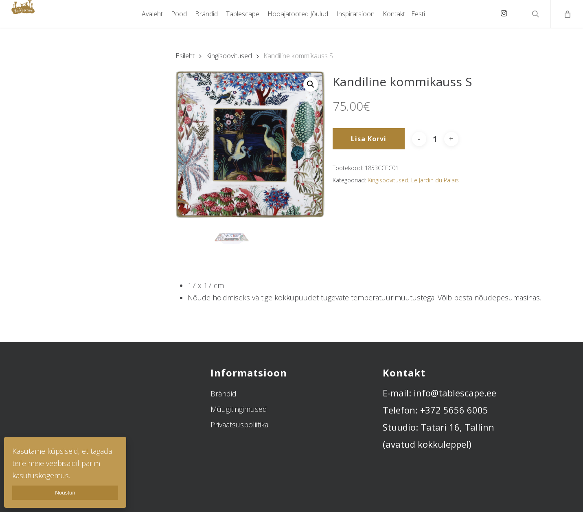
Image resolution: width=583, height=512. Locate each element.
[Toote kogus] (435, 139)
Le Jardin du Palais (435, 180)
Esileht (185, 55)
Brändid (223, 393)
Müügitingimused (238, 409)
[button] (310, 84)
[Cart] (566, 14)
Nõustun (65, 493)
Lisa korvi (368, 138)
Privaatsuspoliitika (239, 424)
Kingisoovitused (229, 55)
